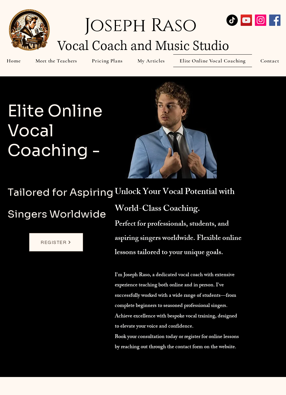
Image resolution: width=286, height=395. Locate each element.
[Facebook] (274, 20)
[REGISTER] (56, 242)
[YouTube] (246, 20)
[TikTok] (232, 20)
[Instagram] (260, 20)
